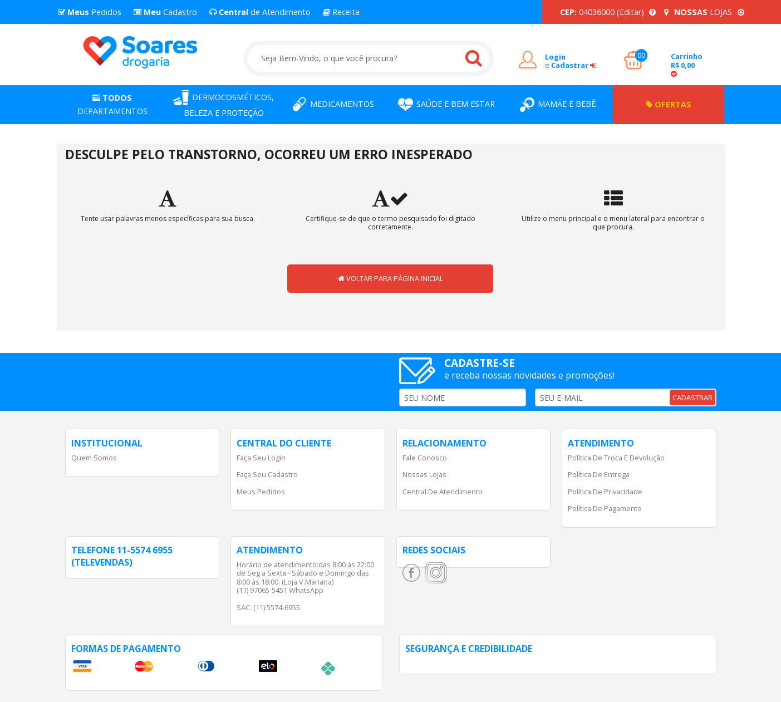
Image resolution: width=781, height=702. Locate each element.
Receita (341, 12)
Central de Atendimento (442, 492)
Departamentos (112, 104)
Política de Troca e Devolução (616, 458)
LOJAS (704, 12)
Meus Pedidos (261, 492)
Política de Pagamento (605, 508)
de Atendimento (260, 12)
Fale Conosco (424, 458)
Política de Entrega (599, 474)
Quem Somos (94, 458)
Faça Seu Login (261, 458)
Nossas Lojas (424, 474)
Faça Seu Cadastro (267, 474)
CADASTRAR (692, 397)
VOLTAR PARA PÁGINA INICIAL (390, 278)
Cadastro (165, 12)
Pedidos (89, 12)
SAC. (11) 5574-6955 (268, 607)
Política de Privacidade (605, 492)
